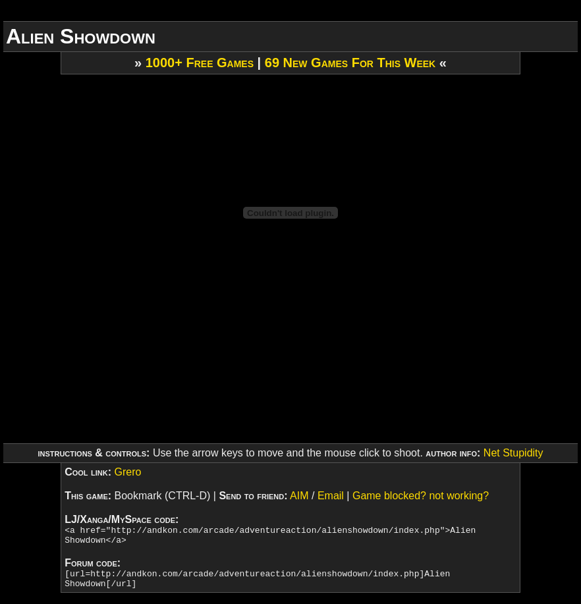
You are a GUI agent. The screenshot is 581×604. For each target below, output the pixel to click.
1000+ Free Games (200, 62)
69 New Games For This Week (350, 62)
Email (331, 495)
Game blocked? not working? (420, 495)
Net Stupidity (513, 452)
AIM (299, 495)
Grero (127, 472)
